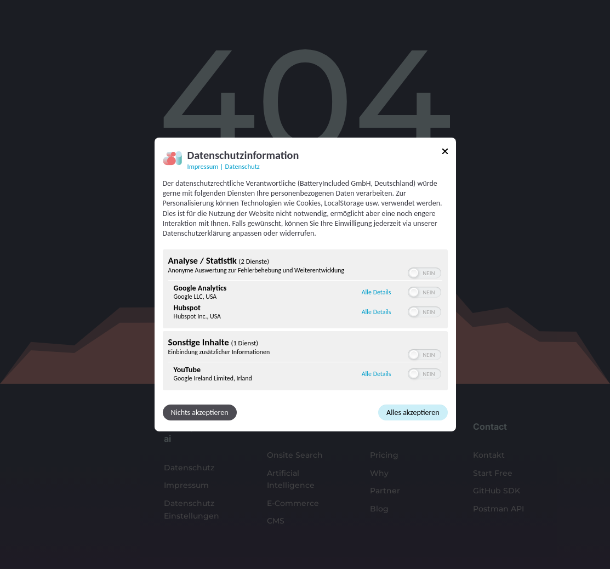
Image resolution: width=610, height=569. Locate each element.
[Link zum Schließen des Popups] (445, 153)
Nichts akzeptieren (200, 412)
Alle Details (376, 292)
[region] (305, 321)
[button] (413, 273)
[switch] (424, 273)
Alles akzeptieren (412, 412)
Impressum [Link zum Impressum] (203, 166)
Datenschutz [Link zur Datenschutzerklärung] (242, 166)
